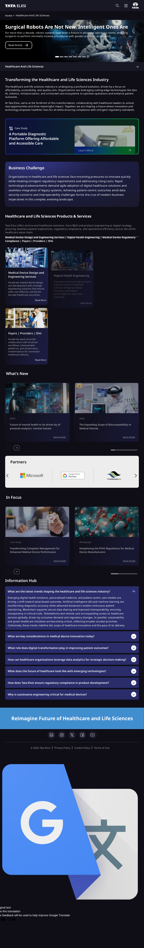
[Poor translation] (11, 920)
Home (8, 15)
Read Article (15, 45)
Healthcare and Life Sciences (24, 66)
